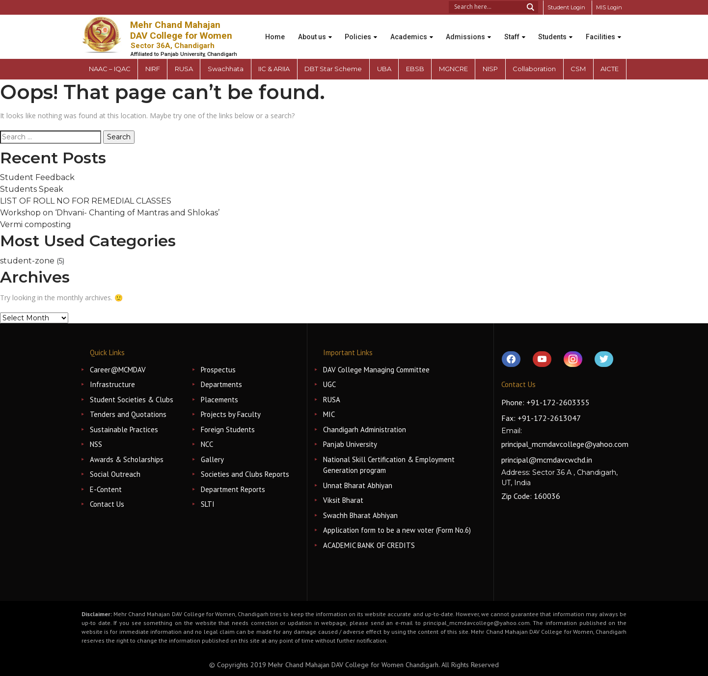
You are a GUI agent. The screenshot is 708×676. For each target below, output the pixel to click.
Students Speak (31, 189)
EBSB (415, 69)
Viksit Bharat (343, 500)
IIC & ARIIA (274, 69)
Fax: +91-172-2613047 (541, 418)
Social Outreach (115, 474)
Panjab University (350, 444)
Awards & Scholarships (126, 459)
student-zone (27, 260)
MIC (329, 414)
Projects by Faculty (231, 414)
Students (557, 30)
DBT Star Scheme (333, 69)
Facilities (268, 44)
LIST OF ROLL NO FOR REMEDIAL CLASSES (85, 201)
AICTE (609, 69)
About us (303, 30)
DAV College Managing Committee (376, 369)
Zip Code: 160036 (530, 496)
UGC (329, 384)
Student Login (563, 7)
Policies (351, 30)
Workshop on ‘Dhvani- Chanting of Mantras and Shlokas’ (109, 212)
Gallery (212, 459)
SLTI (208, 504)
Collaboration (534, 69)
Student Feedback (37, 177)
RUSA (331, 399)
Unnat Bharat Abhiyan (357, 485)
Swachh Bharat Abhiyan (360, 515)
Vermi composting (35, 224)
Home (263, 30)
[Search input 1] (483, 5)
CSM (578, 69)
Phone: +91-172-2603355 (545, 402)
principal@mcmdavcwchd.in (546, 460)
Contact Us (107, 504)
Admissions (464, 30)
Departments (221, 384)
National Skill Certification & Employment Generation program (389, 465)
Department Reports (233, 489)
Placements (219, 399)
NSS (96, 444)
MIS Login (608, 7)
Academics (404, 30)
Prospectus (218, 369)
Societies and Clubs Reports (245, 474)
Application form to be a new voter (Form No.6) (397, 530)
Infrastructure (112, 384)
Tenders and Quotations (128, 414)
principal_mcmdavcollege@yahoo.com (564, 444)
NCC (207, 444)
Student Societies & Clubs (131, 399)
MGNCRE (453, 69)
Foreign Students (228, 429)
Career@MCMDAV (118, 369)
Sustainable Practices (124, 429)
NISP (490, 69)
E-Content (106, 489)
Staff (513, 30)
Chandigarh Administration (364, 429)
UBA (384, 69)
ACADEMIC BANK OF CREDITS (369, 545)
